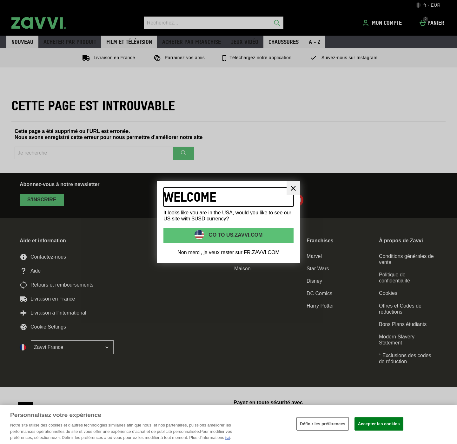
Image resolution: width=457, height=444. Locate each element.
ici (227, 437)
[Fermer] (293, 188)
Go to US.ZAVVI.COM (235, 235)
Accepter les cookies (379, 423)
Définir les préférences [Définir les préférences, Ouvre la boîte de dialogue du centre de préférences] (322, 423)
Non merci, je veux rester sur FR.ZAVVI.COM (228, 252)
